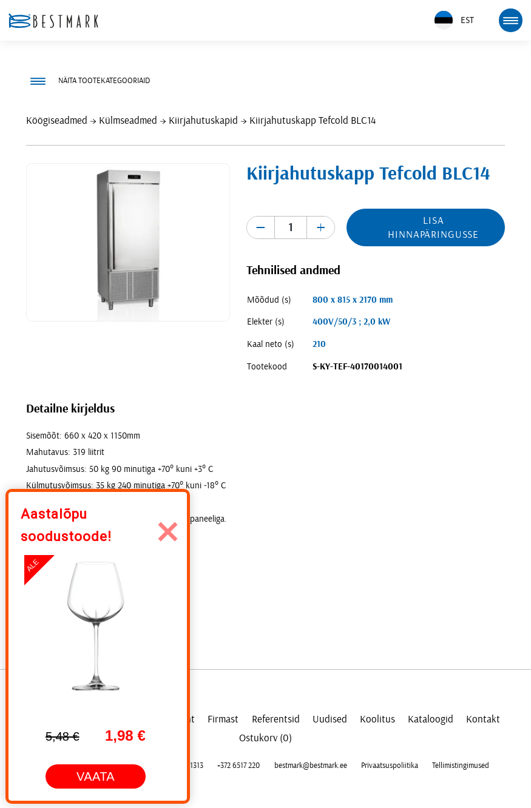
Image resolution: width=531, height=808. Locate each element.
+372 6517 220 (238, 765)
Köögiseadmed (56, 120)
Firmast (223, 719)
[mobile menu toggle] (510, 20)
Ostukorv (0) (265, 738)
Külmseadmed (128, 120)
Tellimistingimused (460, 765)
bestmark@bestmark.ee (310, 765)
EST (454, 20)
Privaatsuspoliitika (389, 765)
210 (319, 344)
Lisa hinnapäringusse (433, 227)
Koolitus (377, 719)
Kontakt (483, 719)
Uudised (330, 719)
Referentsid (276, 719)
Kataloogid (430, 719)
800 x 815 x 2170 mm (353, 300)
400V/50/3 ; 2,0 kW (351, 321)
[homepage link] (53, 20)
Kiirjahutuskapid (203, 120)
